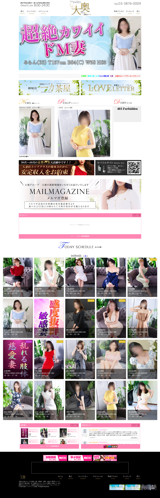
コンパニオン (31, 12)
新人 (22, 12)
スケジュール (43, 12)
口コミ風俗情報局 (83, 236)
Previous (21, 43)
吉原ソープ (74, 236)
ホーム (60, 477)
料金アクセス (119, 12)
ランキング (130, 12)
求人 (138, 12)
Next (139, 43)
